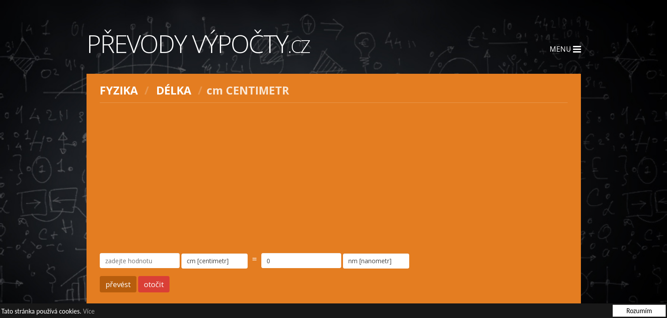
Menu (565, 49)
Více (88, 311)
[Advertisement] (334, 178)
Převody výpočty (198, 43)
